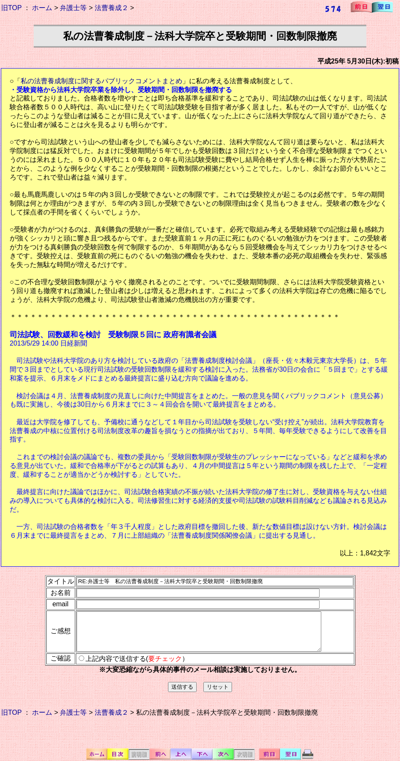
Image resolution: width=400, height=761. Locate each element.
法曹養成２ (111, 7)
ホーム (42, 7)
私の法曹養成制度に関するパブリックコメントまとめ (101, 81)
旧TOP (11, 7)
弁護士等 (73, 7)
